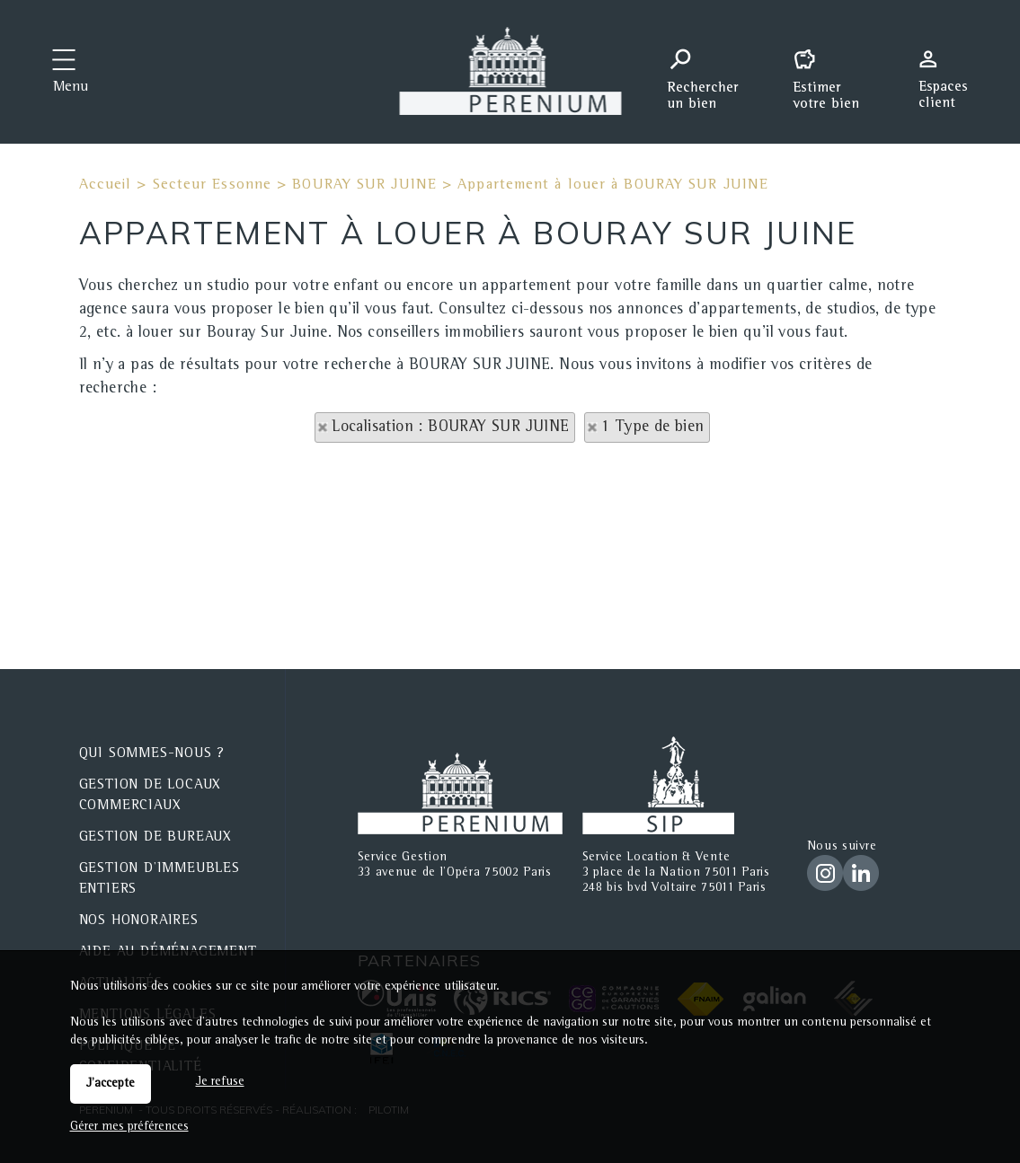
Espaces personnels (950, 70)
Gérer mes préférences (129, 1127)
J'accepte (110, 1084)
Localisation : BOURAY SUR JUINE (450, 427)
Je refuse (220, 1082)
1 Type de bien (653, 427)
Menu (70, 88)
